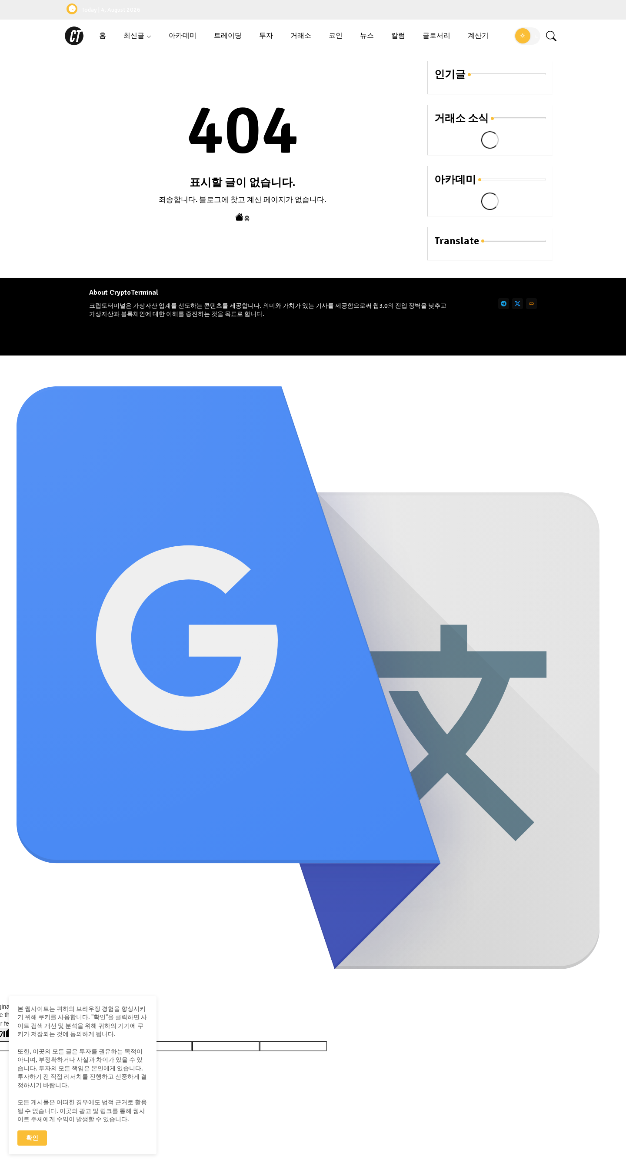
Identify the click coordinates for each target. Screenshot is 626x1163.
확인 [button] (32, 1138)
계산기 (478, 35)
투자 (266, 35)
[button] (527, 36)
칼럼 (398, 35)
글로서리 (436, 35)
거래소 (300, 35)
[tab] (102, 36)
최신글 (133, 35)
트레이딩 (228, 35)
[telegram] (503, 303)
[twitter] (517, 303)
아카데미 (182, 35)
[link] (531, 303)
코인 (336, 35)
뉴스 (367, 35)
